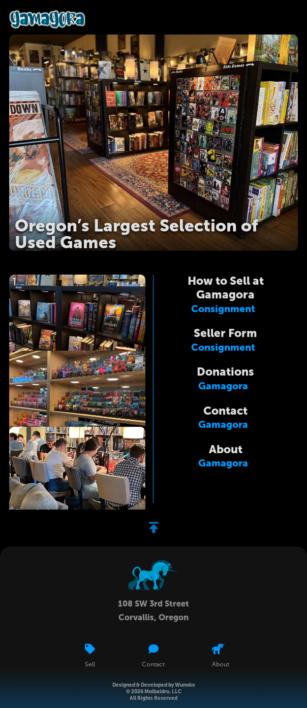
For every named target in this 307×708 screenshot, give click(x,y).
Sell (90, 665)
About (225, 449)
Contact (225, 411)
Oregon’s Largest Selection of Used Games (136, 234)
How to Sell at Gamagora (226, 287)
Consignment (223, 309)
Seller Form (225, 333)
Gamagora (223, 386)
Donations (225, 372)
